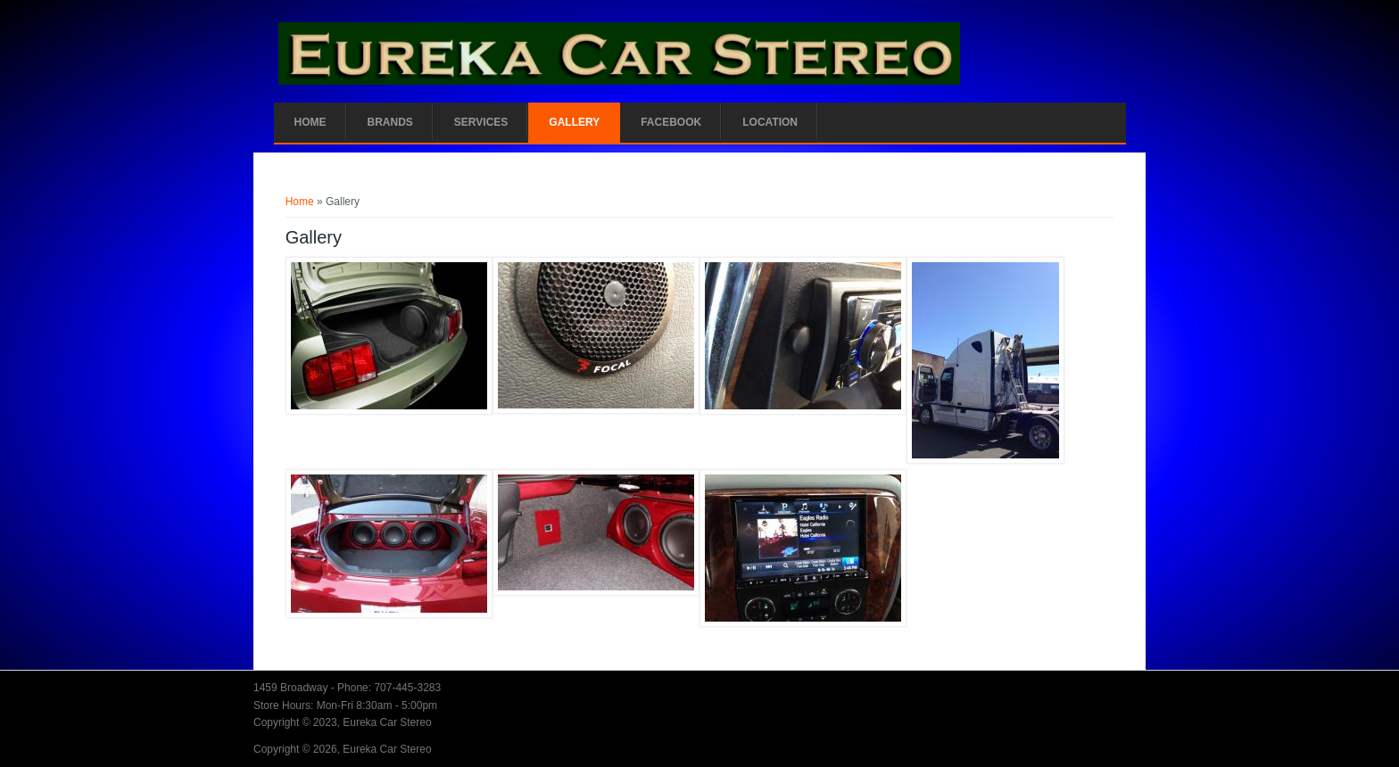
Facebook (671, 122)
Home (310, 122)
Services (481, 122)
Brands (390, 122)
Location (770, 122)
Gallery (574, 122)
